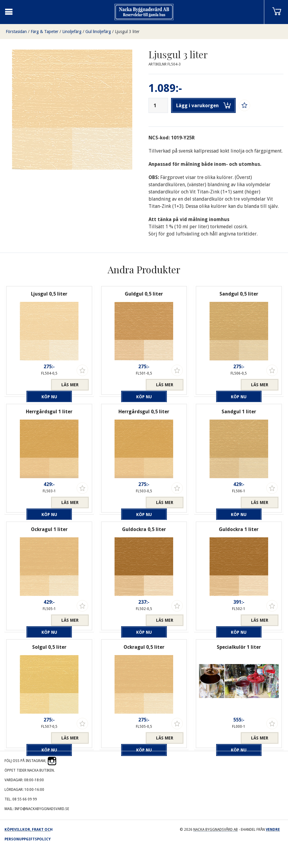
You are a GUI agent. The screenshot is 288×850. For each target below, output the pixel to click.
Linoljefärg (71, 31)
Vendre (273, 829)
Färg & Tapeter (44, 31)
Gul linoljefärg (98, 31)
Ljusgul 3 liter (127, 31)
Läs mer (69, 384)
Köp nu (30, 384)
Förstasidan (16, 31)
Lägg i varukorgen (203, 105)
